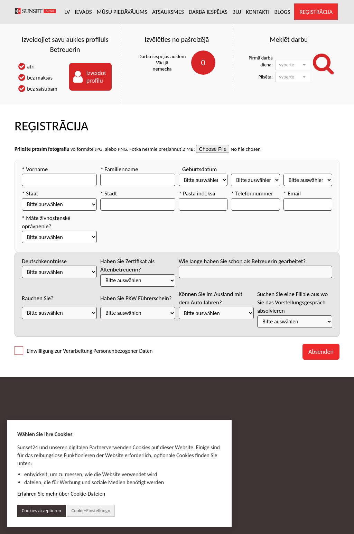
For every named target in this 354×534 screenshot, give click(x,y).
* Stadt (108, 193)
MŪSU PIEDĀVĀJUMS (122, 12)
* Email (292, 193)
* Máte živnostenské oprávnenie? (46, 222)
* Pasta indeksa (197, 193)
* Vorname (35, 169)
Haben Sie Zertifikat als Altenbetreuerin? (127, 265)
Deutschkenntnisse (44, 261)
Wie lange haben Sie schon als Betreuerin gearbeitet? (242, 261)
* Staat (30, 193)
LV (67, 12)
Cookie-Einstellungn (90, 511)
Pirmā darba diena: (260, 61)
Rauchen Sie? (38, 298)
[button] (293, 65)
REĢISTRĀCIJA (316, 12)
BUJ (236, 12)
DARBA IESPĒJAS (208, 12)
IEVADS (83, 12)
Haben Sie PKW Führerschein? (136, 298)
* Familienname (119, 169)
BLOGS (282, 12)
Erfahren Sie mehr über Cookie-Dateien (61, 493)
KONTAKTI (257, 12)
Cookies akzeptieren (41, 511)
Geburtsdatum (199, 169)
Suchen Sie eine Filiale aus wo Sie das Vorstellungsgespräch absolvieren (292, 303)
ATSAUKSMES (168, 12)
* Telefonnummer (252, 193)
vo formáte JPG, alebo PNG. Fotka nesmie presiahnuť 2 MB (132, 149)
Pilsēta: (266, 77)
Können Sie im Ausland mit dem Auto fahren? (210, 298)
